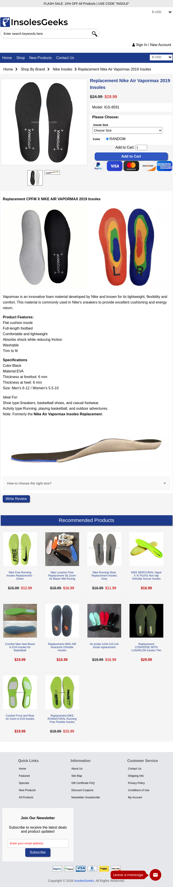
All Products (26, 797)
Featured (24, 776)
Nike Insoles (62, 69)
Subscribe (38, 852)
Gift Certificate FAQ (83, 783)
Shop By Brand (33, 69)
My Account (135, 797)
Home (7, 58)
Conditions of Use (138, 790)
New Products (40, 58)
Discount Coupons (82, 790)
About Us (76, 768)
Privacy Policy (136, 783)
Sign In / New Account (151, 45)
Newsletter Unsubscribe (85, 797)
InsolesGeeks (84, 881)
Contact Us (65, 58)
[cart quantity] (141, 147)
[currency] (161, 12)
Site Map (76, 776)
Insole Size (100, 124)
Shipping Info (136, 776)
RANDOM (117, 139)
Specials (24, 783)
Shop (20, 58)
